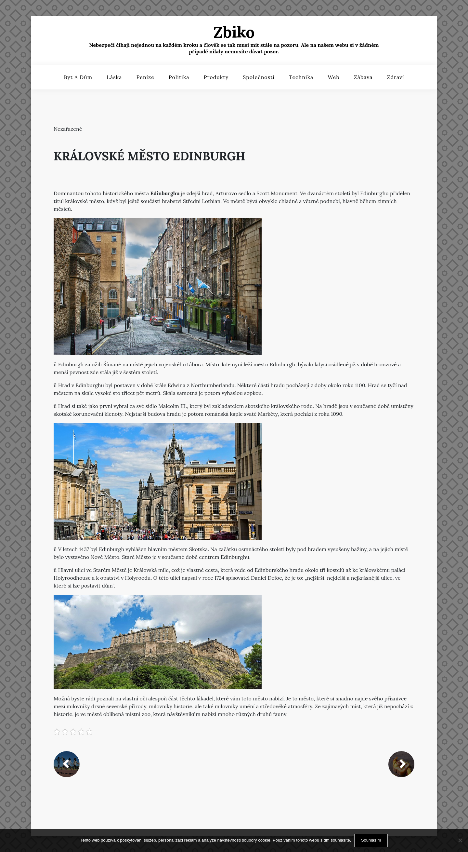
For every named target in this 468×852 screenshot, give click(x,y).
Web (333, 77)
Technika (301, 77)
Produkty (216, 77)
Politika (179, 77)
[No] (460, 840)
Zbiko (234, 32)
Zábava (363, 77)
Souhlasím (371, 840)
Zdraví (395, 77)
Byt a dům (78, 77)
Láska (114, 77)
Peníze (145, 77)
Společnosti (259, 77)
